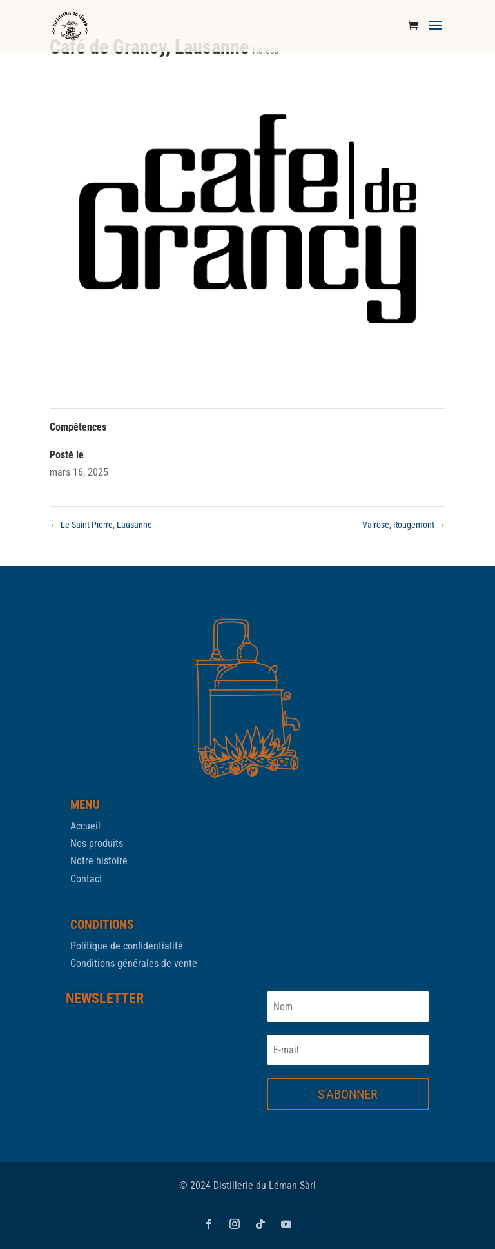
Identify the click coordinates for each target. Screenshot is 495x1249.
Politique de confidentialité (126, 946)
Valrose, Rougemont (403, 525)
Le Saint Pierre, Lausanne (101, 525)
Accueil (85, 826)
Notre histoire (99, 861)
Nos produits (96, 843)
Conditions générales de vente (133, 963)
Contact (86, 879)
